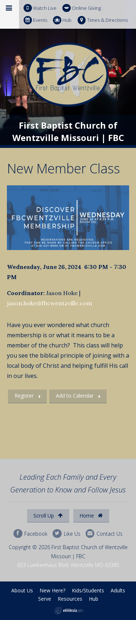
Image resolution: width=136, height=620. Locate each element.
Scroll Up (48, 515)
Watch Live (40, 8)
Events (35, 20)
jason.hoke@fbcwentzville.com (49, 303)
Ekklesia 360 (68, 610)
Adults (118, 590)
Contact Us (104, 533)
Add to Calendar (75, 395)
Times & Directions (103, 20)
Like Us (66, 533)
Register (24, 395)
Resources (70, 598)
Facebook (30, 533)
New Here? (52, 590)
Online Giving (81, 8)
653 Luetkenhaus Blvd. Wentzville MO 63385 (68, 564)
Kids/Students (88, 590)
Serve (44, 598)
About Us (22, 590)
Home (91, 515)
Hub (62, 20)
